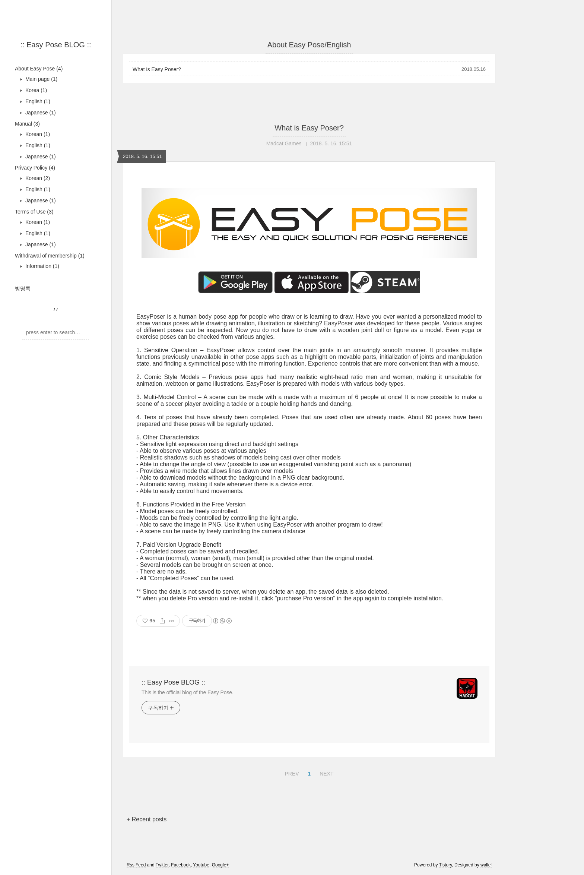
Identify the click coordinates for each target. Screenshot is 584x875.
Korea (35, 90)
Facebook (181, 865)
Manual (27, 124)
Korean (37, 134)
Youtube (201, 865)
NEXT (325, 772)
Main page (40, 79)
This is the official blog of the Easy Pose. (188, 692)
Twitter (162, 865)
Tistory (445, 865)
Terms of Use (34, 212)
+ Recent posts (146, 819)
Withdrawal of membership (50, 256)
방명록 (23, 288)
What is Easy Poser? (157, 69)
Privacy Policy (35, 168)
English (37, 101)
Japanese (40, 113)
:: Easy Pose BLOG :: (55, 45)
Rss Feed (136, 865)
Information (41, 266)
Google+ (220, 865)
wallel (486, 865)
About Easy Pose (39, 69)
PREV (291, 772)
